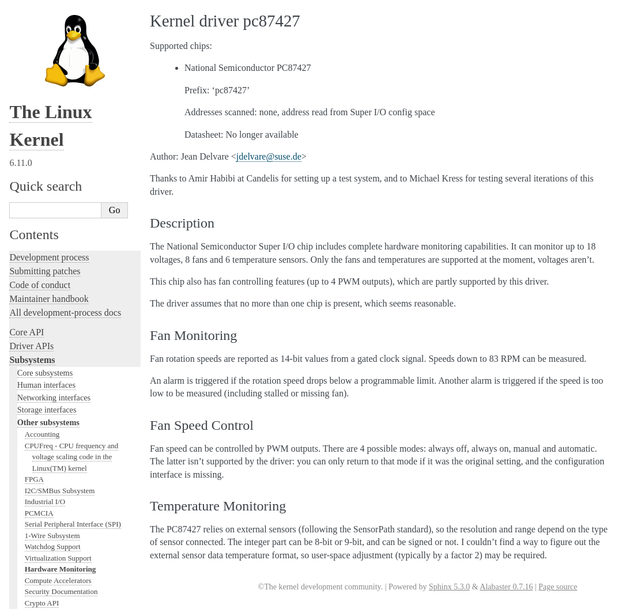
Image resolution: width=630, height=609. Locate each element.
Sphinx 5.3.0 (449, 586)
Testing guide (34, 316)
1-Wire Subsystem (52, 85)
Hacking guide (36, 330)
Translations (32, 552)
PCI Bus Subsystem (54, 186)
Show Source (33, 598)
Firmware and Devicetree (56, 493)
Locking (24, 255)
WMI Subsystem (50, 231)
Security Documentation (61, 141)
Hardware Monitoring (60, 119)
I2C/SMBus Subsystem (60, 40)
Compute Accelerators (58, 130)
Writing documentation (52, 288)
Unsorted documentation (54, 533)
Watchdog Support (53, 96)
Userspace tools (38, 446)
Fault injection (36, 357)
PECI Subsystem (50, 220)
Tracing (23, 344)
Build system (33, 418)
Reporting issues (39, 432)
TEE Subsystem (49, 243)
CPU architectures (43, 513)
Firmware (27, 480)
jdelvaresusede (268, 156)
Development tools (44, 302)
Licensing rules (37, 274)
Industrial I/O (45, 51)
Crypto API (42, 153)
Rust (17, 385)
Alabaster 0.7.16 (506, 586)
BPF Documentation (55, 164)
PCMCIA (39, 63)
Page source (557, 586)
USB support (44, 175)
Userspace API (36, 460)
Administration (37, 405)
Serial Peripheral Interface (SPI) (73, 74)
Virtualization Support (58, 108)
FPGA (34, 29)
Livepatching (33, 371)
